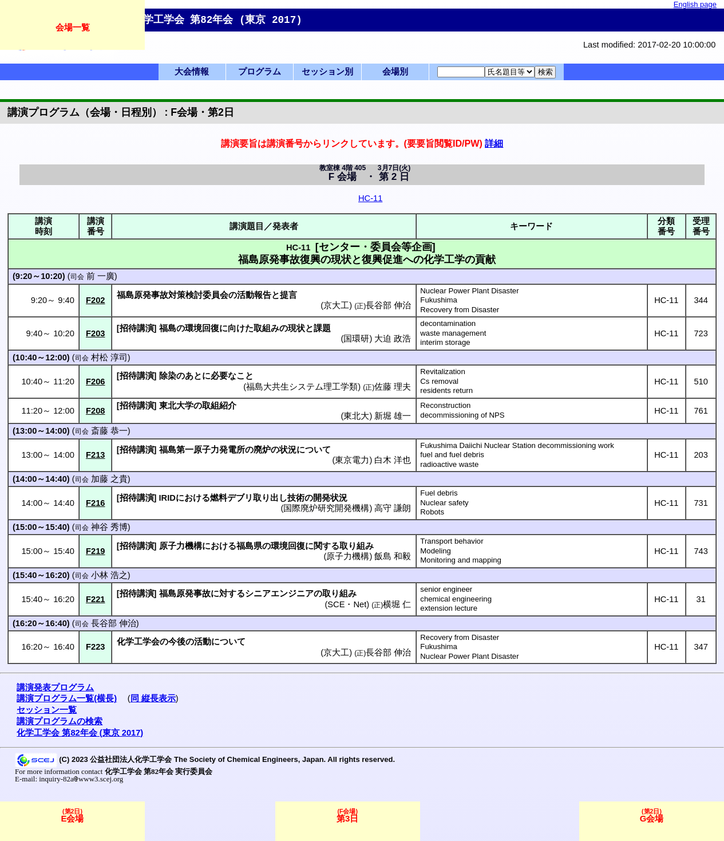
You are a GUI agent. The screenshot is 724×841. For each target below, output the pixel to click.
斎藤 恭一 (109, 430)
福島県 (249, 546)
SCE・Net (346, 604)
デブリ (240, 497)
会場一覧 (73, 27)
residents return (446, 390)
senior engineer (446, 589)
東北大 (356, 416)
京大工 (336, 305)
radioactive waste (449, 464)
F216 (95, 503)
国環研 (356, 338)
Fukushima (438, 300)
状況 (287, 449)
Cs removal (439, 381)
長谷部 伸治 (388, 305)
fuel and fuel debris (452, 454)
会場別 (395, 71)
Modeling (435, 551)
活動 (202, 641)
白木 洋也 (392, 460)
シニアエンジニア (279, 593)
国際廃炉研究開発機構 (326, 508)
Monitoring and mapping (460, 560)
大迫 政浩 (392, 338)
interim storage (445, 342)
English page (695, 4)
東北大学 (176, 405)
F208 (95, 410)
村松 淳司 (109, 357)
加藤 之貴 (109, 479)
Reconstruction (445, 405)
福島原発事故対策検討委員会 (172, 295)
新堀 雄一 (392, 416)
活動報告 (254, 295)
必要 (219, 375)
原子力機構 (180, 546)
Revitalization (442, 371)
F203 (95, 333)
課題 (322, 328)
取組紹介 (219, 405)
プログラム (259, 71)
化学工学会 (138, 641)
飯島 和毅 (392, 556)
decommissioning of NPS (462, 415)
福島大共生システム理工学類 (302, 386)
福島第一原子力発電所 (202, 449)
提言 (288, 295)
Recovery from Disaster (459, 309)
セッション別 (327, 71)
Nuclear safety (444, 502)
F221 (95, 599)
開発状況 (330, 497)
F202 (95, 300)
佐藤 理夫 (392, 386)
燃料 (218, 497)
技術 (295, 497)
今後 (176, 641)
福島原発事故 (185, 593)
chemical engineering (456, 599)
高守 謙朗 (392, 508)
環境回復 (202, 328)
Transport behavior (451, 541)
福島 (167, 328)
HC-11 (370, 198)
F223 (95, 646)
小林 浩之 (109, 575)
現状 (296, 328)
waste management (453, 333)
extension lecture (448, 608)
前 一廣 (100, 276)
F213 (95, 454)
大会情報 (192, 71)
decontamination (448, 323)
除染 (167, 375)
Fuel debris (438, 493)
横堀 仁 (397, 604)
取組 (262, 328)
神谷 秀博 (109, 527)
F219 (95, 551)
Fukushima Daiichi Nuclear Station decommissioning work (517, 445)
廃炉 (262, 449)
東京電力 (352, 460)
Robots (432, 512)
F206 (95, 381)
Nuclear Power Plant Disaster (469, 290)
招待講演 (137, 328)
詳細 (494, 143)
